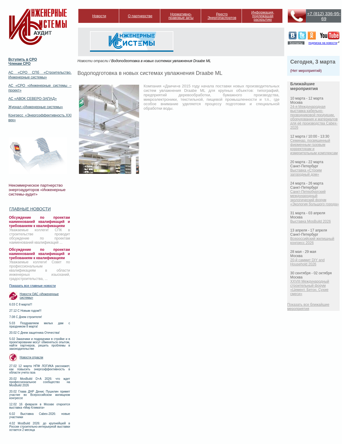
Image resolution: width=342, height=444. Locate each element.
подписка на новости (322, 43)
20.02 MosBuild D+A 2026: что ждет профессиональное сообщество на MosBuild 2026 (39, 382)
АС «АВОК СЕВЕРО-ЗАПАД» (32, 99)
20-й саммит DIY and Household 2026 (307, 262)
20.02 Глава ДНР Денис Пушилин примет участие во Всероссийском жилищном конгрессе (39, 395)
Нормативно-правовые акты (181, 16)
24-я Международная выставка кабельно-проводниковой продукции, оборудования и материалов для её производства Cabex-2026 (314, 117)
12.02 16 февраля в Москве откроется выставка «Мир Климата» (39, 406)
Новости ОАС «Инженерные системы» (39, 295)
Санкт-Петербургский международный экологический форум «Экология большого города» (314, 198)
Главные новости (30, 209)
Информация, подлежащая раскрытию (262, 16)
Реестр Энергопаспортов (221, 16)
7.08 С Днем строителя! (25, 317)
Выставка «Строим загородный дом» (306, 172)
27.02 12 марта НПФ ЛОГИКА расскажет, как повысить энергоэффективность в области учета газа (39, 369)
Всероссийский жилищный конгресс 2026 (312, 241)
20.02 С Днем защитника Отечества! (34, 332)
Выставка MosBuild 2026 (310, 221)
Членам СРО (19, 64)
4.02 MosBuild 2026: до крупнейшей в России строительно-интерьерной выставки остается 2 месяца (39, 427)
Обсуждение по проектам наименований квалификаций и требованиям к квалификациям (39, 221)
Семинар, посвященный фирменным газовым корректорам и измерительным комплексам (314, 146)
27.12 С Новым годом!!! (25, 310)
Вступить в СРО (22, 59)
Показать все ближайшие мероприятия (308, 307)
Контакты (296, 43)
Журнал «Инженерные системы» (35, 107)
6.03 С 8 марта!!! (20, 304)
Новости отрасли (31, 357)
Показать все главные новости (32, 285)
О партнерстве (140, 16)
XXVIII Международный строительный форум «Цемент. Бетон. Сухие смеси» (309, 287)
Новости (99, 16)
